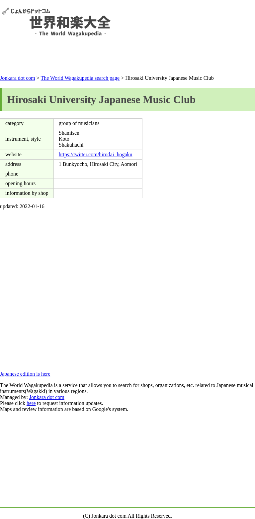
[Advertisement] (127, 57)
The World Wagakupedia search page (80, 78)
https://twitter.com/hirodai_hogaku (95, 154)
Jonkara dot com (17, 78)
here (31, 403)
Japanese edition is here (25, 374)
